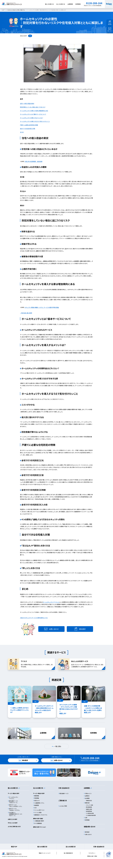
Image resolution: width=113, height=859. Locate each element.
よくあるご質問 (63, 806)
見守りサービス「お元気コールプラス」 (14, 809)
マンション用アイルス (39, 810)
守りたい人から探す (13, 823)
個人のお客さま (49, 4)
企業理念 (87, 796)
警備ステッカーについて (45, 853)
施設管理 (36, 805)
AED (35, 808)
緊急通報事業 (89, 807)
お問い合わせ (56, 760)
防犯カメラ (37, 800)
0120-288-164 (94, 3)
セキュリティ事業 (89, 805)
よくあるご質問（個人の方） (14, 826)
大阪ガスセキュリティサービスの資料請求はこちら (34, 618)
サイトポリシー (92, 853)
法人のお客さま (60, 4)
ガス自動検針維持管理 (91, 815)
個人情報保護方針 (68, 853)
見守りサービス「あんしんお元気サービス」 (15, 805)
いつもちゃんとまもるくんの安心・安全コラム (16, 10)
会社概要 (87, 798)
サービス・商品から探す (13, 793)
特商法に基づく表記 (92, 856)
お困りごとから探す (12, 819)
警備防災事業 (89, 809)
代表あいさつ (88, 793)
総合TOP (14, 847)
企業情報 (70, 4)
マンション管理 (37, 812)
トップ (3, 10)
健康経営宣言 (89, 800)
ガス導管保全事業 (90, 813)
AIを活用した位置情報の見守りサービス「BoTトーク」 (15, 814)
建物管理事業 (89, 811)
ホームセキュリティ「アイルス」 (51, 602)
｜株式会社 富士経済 (26, 313)
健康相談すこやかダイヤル (40, 815)
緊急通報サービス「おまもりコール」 (13, 801)
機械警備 (36, 796)
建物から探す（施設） (38, 818)
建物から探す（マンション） (39, 827)
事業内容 (87, 803)
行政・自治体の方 (98, 847)
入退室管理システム (39, 803)
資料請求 (23, 760)
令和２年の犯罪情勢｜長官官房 (33, 161)
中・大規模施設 (38, 823)
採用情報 (78, 4)
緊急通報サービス (64, 793)
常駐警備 (36, 798)
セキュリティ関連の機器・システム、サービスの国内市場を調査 (42, 307)
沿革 (86, 817)
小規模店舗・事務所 (39, 821)
